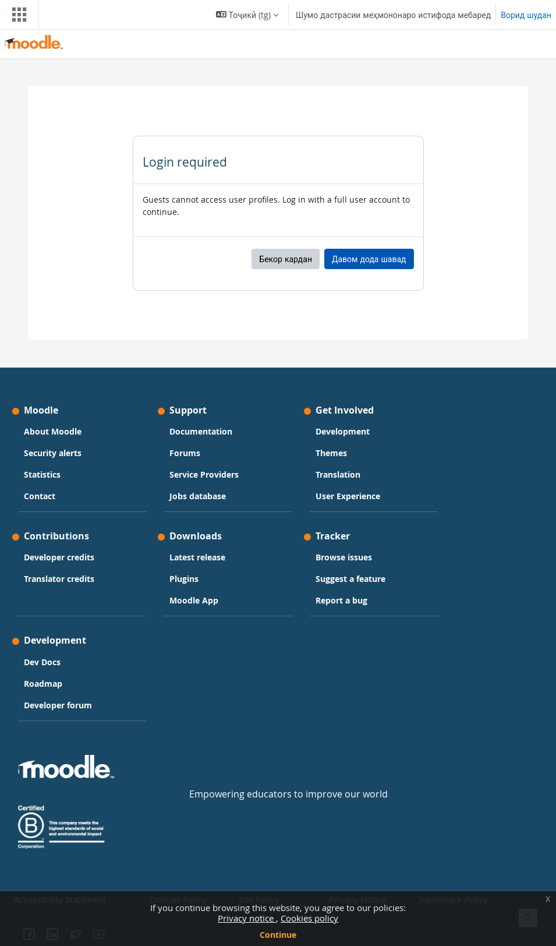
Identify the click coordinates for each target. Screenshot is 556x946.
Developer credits (59, 557)
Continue (278, 934)
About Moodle (53, 431)
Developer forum (58, 705)
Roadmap (43, 683)
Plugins (184, 578)
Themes (331, 452)
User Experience (348, 496)
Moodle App (193, 600)
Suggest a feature (350, 578)
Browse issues (344, 557)
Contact (39, 496)
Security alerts (53, 452)
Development (343, 431)
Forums (184, 452)
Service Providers (204, 474)
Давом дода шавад (369, 258)
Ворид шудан (526, 14)
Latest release (197, 557)
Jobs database (197, 496)
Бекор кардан (285, 258)
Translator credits (59, 578)
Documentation (200, 431)
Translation (338, 474)
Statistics (42, 474)
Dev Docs (42, 662)
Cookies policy (309, 918)
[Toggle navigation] (17, 14)
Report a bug (341, 600)
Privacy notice (247, 918)
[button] (247, 14)
